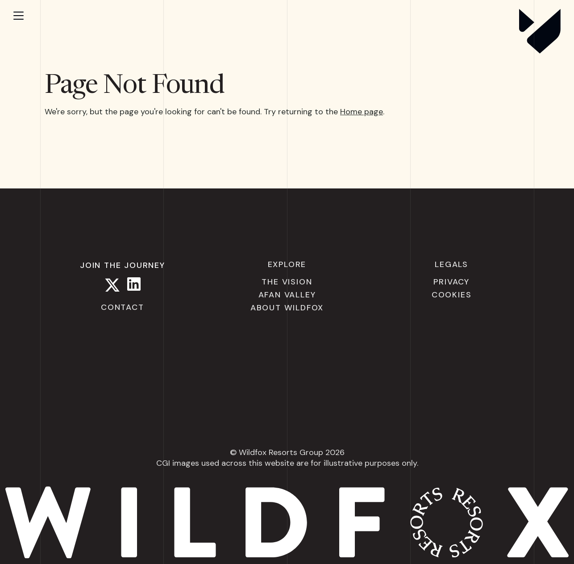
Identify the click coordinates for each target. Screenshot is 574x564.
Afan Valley (287, 294)
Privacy (451, 281)
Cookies (452, 294)
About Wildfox (287, 307)
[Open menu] (26, 15)
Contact (122, 307)
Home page (361, 111)
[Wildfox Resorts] (540, 51)
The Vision (287, 281)
